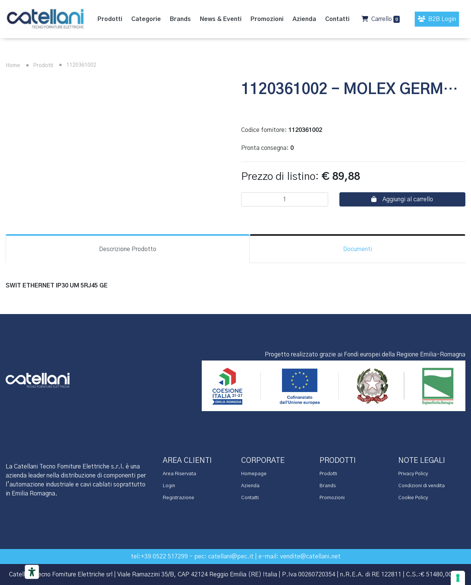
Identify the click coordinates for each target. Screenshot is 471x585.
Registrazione (178, 497)
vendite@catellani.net (310, 557)
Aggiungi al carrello (402, 199)
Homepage (254, 473)
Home (13, 65)
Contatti (250, 497)
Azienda (250, 485)
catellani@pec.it (231, 557)
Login (169, 485)
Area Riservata (179, 473)
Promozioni (332, 497)
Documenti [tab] (357, 249)
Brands (328, 485)
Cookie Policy (413, 497)
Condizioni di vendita (421, 485)
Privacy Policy (413, 473)
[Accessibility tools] (32, 572)
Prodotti (38, 65)
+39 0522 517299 (164, 557)
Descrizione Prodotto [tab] (127, 249)
